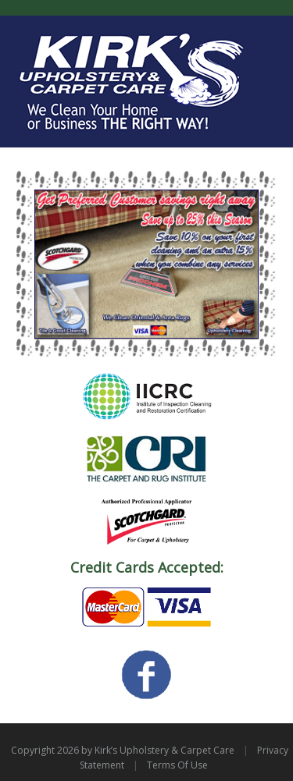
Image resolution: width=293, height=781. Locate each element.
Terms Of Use (177, 765)
